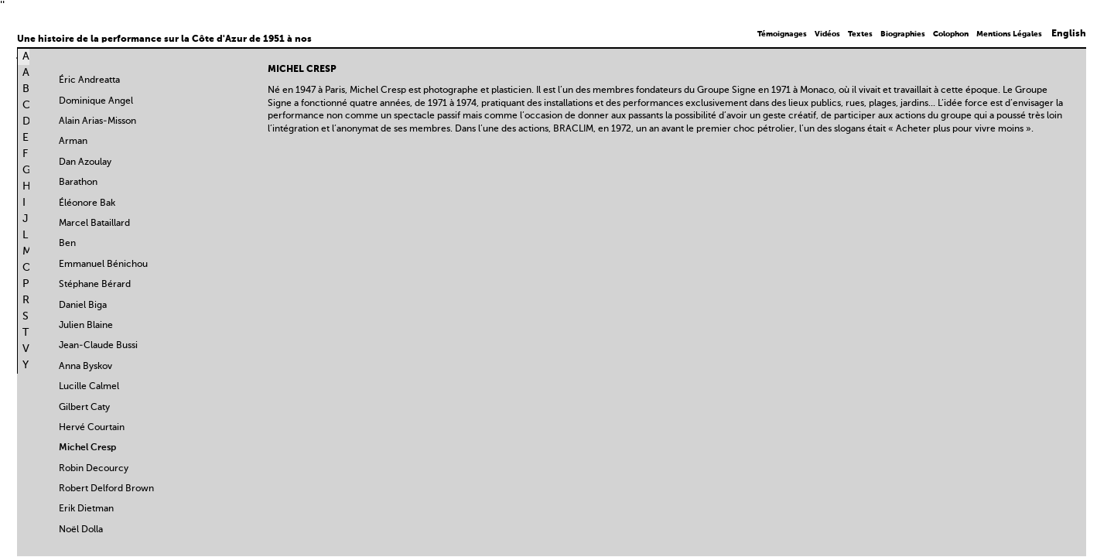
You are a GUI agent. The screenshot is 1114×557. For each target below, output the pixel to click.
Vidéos (827, 34)
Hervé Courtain (92, 427)
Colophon (951, 34)
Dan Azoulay (85, 162)
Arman (73, 141)
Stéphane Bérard (95, 284)
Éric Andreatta (89, 80)
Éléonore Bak (87, 203)
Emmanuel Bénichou (103, 264)
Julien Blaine (86, 325)
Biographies (902, 34)
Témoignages (782, 34)
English (1068, 34)
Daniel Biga (83, 305)
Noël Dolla (81, 530)
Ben (67, 243)
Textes (860, 34)
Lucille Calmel (89, 386)
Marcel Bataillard (94, 223)
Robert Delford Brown (106, 489)
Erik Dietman (86, 509)
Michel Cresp (87, 448)
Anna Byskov (85, 366)
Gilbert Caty (84, 407)
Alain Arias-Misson (97, 121)
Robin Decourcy (93, 468)
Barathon (78, 182)
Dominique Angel (96, 101)
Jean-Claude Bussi (98, 345)
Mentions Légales (1009, 34)
